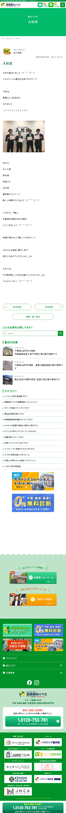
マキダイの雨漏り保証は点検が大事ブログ (21, 425)
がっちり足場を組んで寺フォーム (16, 455)
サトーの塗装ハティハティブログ (16, 408)
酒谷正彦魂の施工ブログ (14, 414)
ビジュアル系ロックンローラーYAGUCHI (20, 431)
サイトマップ (11, 658)
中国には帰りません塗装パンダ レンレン (20, 460)
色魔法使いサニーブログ (14, 437)
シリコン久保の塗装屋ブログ (15, 396)
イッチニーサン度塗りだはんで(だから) (19, 449)
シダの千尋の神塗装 (12, 466)
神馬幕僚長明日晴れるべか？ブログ (18, 419)
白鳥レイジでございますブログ (16, 443)
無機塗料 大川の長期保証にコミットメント (20, 402)
